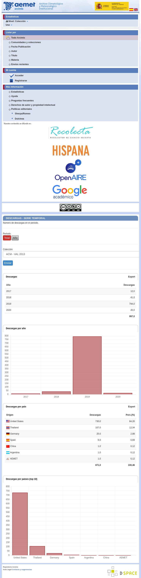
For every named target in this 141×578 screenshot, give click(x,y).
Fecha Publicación (20, 46)
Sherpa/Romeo (22, 113)
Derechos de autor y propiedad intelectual (33, 105)
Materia (15, 60)
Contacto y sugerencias (22, 569)
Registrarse (21, 80)
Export (131, 276)
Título (14, 55)
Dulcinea (19, 118)
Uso (9, 25)
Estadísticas (17, 92)
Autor (14, 51)
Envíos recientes (20, 64)
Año (15, 237)
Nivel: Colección (17, 21)
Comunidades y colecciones (26, 42)
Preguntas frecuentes (22, 100)
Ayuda (14, 96)
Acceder (19, 75)
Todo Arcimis (18, 37)
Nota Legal (7, 569)
